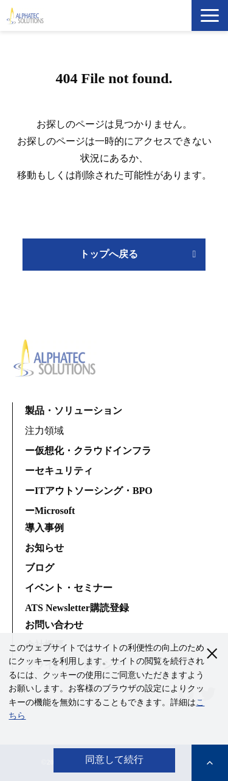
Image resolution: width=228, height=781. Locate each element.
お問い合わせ (54, 625)
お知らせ (44, 548)
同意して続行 (114, 759)
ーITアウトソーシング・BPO (89, 490)
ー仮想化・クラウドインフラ (88, 450)
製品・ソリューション (73, 410)
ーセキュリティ (59, 470)
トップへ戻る (109, 254)
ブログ (39, 568)
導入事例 (44, 527)
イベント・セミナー (68, 588)
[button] (210, 15)
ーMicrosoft (50, 510)
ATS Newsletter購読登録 (77, 608)
